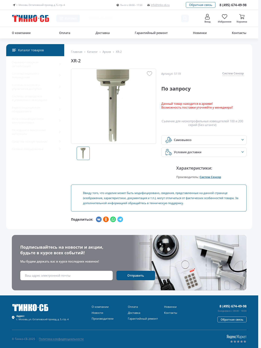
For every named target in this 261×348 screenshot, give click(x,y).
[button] (200, 5)
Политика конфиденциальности (61, 339)
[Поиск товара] (185, 18)
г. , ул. (42, 317)
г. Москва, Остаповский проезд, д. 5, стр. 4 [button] (38, 5)
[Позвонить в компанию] (233, 5)
